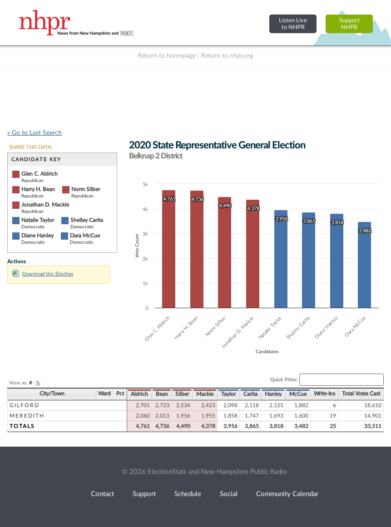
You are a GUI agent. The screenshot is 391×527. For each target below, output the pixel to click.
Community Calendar (287, 494)
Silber (182, 394)
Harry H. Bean (38, 189)
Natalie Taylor (37, 220)
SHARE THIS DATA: (30, 147)
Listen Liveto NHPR (293, 24)
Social (229, 494)
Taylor (228, 394)
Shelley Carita (86, 220)
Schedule (187, 494)
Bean (162, 394)
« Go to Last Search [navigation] (34, 133)
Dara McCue (85, 235)
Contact (102, 494)
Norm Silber (85, 189)
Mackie (204, 394)
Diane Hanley (37, 235)
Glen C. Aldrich (39, 174)
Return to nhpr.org (227, 56)
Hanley (273, 394)
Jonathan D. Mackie (45, 204)
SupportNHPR (349, 24)
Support (144, 494)
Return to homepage (167, 56)
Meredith (27, 416)
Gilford (25, 405)
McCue (298, 394)
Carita (250, 394)
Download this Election (42, 273)
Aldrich (139, 394)
